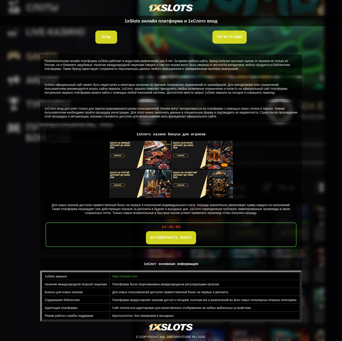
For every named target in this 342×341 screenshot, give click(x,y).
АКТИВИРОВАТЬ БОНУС (171, 237)
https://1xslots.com (125, 276)
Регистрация (229, 37)
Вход (106, 37)
